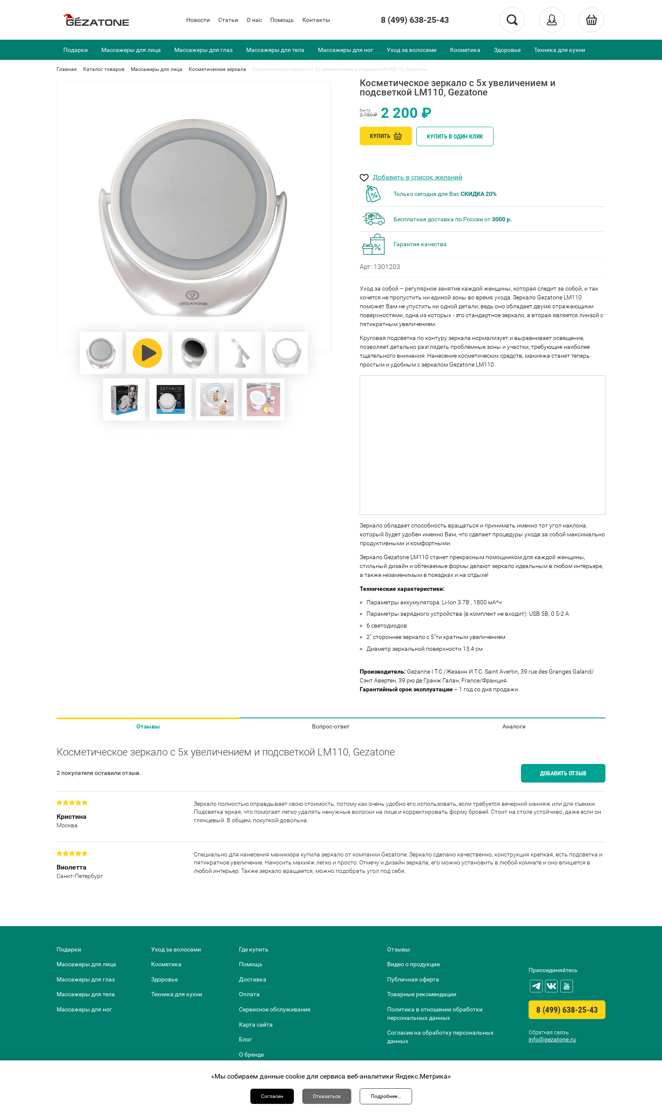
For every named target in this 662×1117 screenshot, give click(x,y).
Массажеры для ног (345, 49)
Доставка (252, 979)
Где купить (254, 949)
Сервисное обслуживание (274, 1009)
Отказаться (327, 1096)
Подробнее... (386, 1096)
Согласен (272, 1096)
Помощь (282, 20)
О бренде (251, 1054)
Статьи (228, 20)
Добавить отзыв (563, 773)
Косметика (465, 49)
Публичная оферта (413, 979)
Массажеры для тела (275, 49)
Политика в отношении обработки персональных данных (435, 1013)
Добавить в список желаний (417, 177)
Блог (245, 1039)
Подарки (75, 49)
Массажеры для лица (131, 49)
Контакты (316, 20)
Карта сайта (256, 1024)
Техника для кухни (559, 49)
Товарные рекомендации (421, 994)
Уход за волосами (412, 49)
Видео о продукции (413, 964)
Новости (198, 20)
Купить (386, 136)
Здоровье (507, 49)
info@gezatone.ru (552, 1039)
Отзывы (148, 726)
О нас (254, 20)
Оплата (249, 994)
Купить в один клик (455, 136)
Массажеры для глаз (203, 49)
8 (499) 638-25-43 (415, 20)
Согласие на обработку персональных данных (440, 1036)
